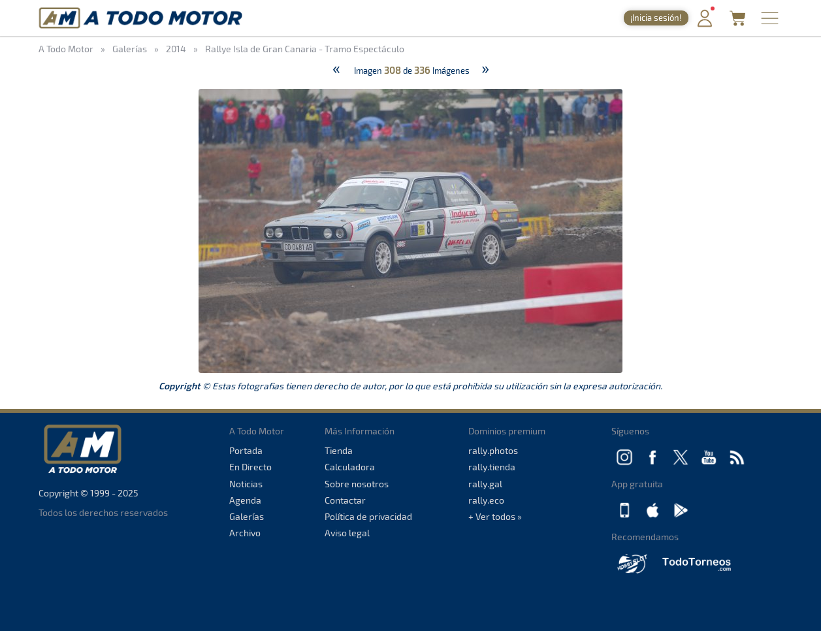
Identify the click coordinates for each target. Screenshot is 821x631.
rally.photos (493, 450)
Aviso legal (347, 532)
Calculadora (350, 466)
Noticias (246, 483)
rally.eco (486, 500)
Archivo (245, 532)
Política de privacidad (368, 516)
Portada (246, 450)
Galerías (246, 516)
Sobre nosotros (357, 483)
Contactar (345, 500)
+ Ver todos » (495, 516)
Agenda (245, 500)
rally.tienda (491, 466)
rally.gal (485, 483)
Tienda (339, 450)
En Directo (250, 466)
